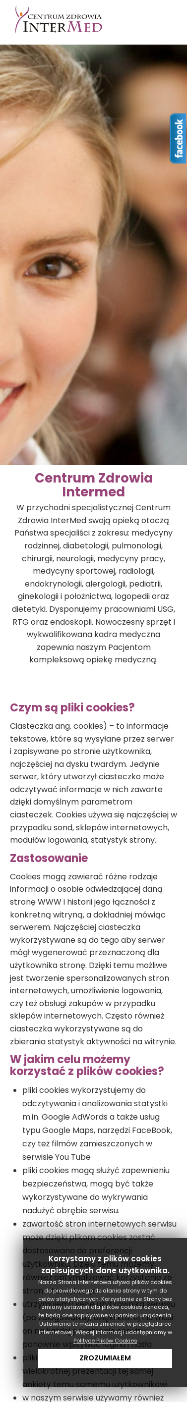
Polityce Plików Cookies (105, 1341)
